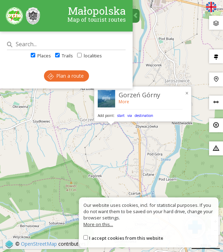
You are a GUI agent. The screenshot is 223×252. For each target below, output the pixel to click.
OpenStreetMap (39, 243)
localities (89, 55)
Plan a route (65, 75)
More (124, 102)
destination (144, 115)
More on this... (98, 224)
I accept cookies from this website (126, 238)
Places (41, 55)
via (129, 115)
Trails (64, 55)
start (121, 115)
